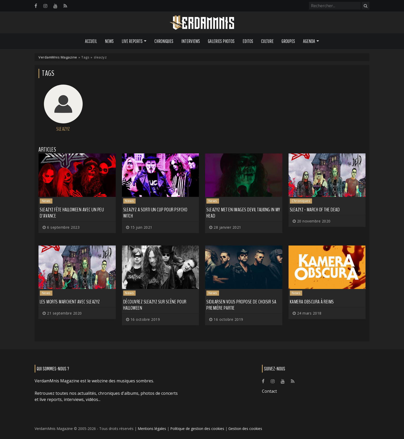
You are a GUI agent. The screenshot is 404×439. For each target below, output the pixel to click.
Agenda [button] (309, 41)
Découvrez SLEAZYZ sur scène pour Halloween (155, 304)
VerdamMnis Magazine (57, 57)
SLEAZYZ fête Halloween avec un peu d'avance (72, 212)
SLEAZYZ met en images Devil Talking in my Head (243, 212)
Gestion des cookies (245, 428)
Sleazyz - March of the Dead (315, 209)
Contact (269, 391)
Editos (248, 41)
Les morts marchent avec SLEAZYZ (70, 301)
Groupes (288, 41)
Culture (267, 41)
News (109, 41)
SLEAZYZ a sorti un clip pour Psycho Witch (155, 212)
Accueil (91, 41)
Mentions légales (152, 428)
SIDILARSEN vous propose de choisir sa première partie (241, 304)
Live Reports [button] (132, 41)
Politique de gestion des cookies (197, 428)
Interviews (190, 41)
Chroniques (163, 41)
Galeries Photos (221, 41)
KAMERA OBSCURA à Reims (312, 301)
